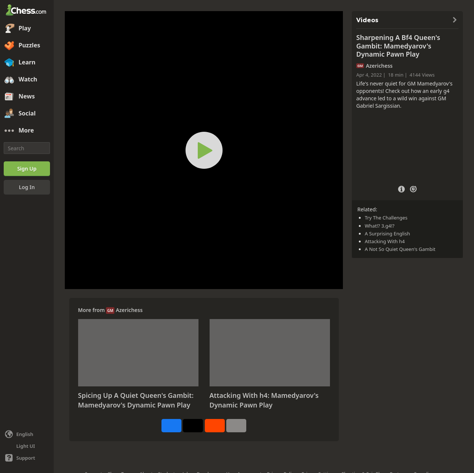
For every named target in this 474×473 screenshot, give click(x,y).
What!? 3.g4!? (379, 225)
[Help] (27, 458)
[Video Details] (401, 188)
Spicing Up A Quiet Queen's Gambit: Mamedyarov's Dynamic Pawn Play (136, 400)
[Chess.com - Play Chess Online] (27, 10)
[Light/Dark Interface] (27, 446)
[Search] (27, 148)
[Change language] (27, 434)
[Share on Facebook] (171, 425)
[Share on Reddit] (215, 425)
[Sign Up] (27, 168)
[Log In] (27, 187)
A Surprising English (387, 233)
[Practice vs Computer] (413, 188)
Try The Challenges (386, 217)
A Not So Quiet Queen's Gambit (400, 249)
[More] (27, 130)
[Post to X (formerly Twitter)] (193, 425)
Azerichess (129, 309)
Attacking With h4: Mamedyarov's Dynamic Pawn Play (264, 400)
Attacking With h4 (385, 241)
